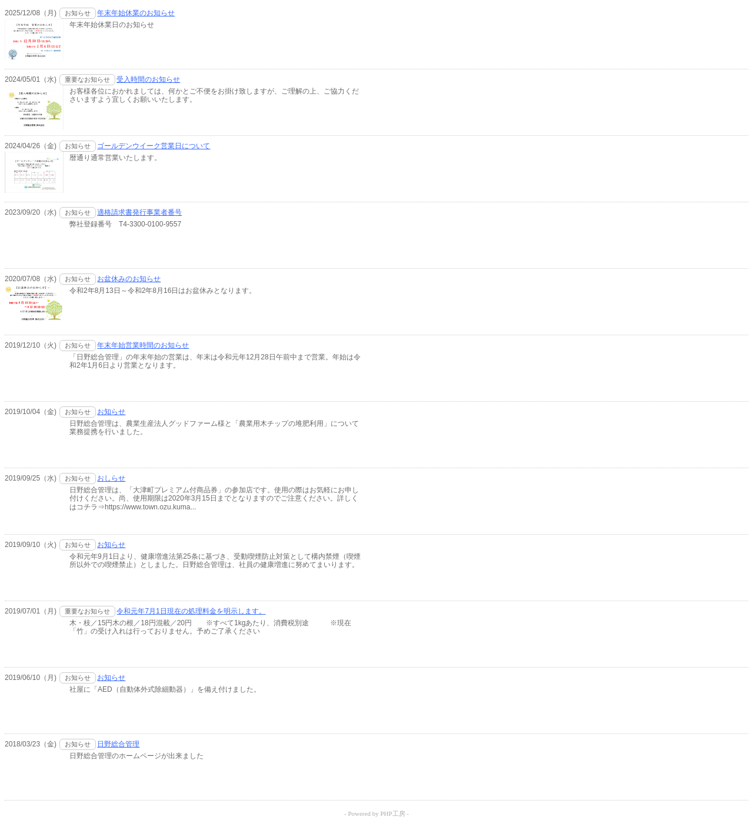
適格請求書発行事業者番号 (139, 212)
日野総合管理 (118, 744)
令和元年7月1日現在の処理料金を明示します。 (190, 611)
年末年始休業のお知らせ (136, 13)
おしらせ (111, 478)
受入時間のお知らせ (148, 79)
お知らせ (111, 412)
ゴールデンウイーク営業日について (153, 146)
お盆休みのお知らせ (129, 279)
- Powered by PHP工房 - (376, 813)
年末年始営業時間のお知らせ (143, 345)
